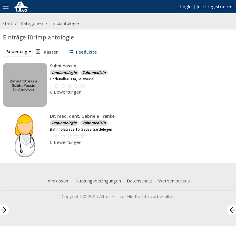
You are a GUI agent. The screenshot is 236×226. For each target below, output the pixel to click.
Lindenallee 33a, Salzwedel (72, 79)
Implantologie (65, 23)
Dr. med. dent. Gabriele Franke (82, 116)
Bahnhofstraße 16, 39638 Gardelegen (81, 129)
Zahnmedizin (94, 72)
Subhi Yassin (63, 66)
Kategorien (32, 23)
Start (7, 23)
